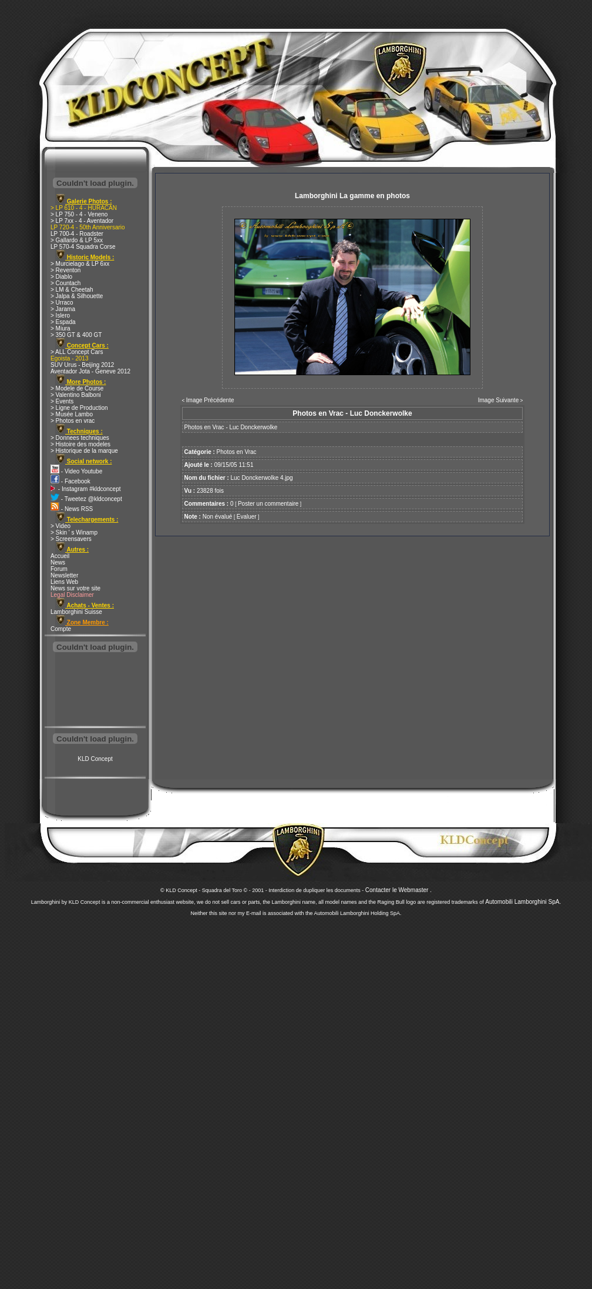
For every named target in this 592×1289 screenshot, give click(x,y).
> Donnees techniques (80, 438)
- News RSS (72, 509)
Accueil (60, 556)
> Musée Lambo (72, 414)
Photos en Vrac (237, 452)
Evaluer (247, 516)
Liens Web (64, 582)
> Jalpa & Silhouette (77, 296)
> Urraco (62, 302)
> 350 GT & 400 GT (76, 335)
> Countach (65, 283)
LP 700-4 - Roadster (77, 234)
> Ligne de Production (79, 408)
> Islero (60, 315)
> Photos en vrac (73, 421)
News (58, 562)
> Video (60, 526)
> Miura (60, 328)
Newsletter (64, 575)
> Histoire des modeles (80, 444)
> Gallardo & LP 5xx (77, 240)
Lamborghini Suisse (76, 612)
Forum (59, 569)
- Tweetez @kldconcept (86, 499)
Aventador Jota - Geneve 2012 (90, 371)
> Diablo (61, 276)
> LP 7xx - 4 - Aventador (82, 221)
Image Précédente (210, 400)
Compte (61, 629)
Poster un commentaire (268, 503)
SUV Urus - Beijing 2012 (82, 365)
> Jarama (63, 309)
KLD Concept (95, 759)
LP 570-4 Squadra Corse (83, 246)
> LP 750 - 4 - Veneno (79, 214)
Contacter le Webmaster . (398, 890)
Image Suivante (498, 400)
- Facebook (70, 481)
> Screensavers (71, 539)
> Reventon (65, 270)
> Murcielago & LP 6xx (80, 264)
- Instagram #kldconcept (86, 489)
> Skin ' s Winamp (74, 532)
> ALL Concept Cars (77, 352)
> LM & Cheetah (72, 289)
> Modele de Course (77, 388)
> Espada (63, 322)
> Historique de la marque (84, 451)
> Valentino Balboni (76, 395)
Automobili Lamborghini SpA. (523, 902)
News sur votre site (75, 588)
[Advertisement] (95, 690)
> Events (62, 401)
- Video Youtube (76, 471)
